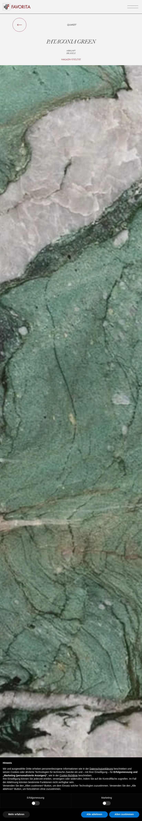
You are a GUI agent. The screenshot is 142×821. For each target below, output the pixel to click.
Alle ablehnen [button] (94, 814)
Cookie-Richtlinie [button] (69, 775)
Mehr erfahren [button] (16, 814)
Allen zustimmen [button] (124, 814)
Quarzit (71, 24)
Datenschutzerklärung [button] (101, 768)
